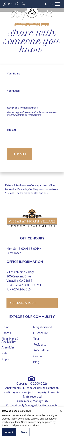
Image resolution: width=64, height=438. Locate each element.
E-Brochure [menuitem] (40, 333)
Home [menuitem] (5, 327)
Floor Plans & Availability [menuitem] (10, 340)
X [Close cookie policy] (61, 410)
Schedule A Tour (22, 302)
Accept (9, 432)
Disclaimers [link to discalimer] (23, 401)
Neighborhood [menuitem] (42, 327)
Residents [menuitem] (39, 344)
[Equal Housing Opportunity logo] (31, 378)
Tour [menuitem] (36, 338)
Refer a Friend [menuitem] (42, 350)
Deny (24, 432)
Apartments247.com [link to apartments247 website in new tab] (18, 388)
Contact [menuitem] (38, 356)
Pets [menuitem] (5, 353)
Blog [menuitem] (36, 362)
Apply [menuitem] (5, 359)
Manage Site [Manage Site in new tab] (41, 401)
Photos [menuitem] (6, 333)
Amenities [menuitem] (8, 347)
